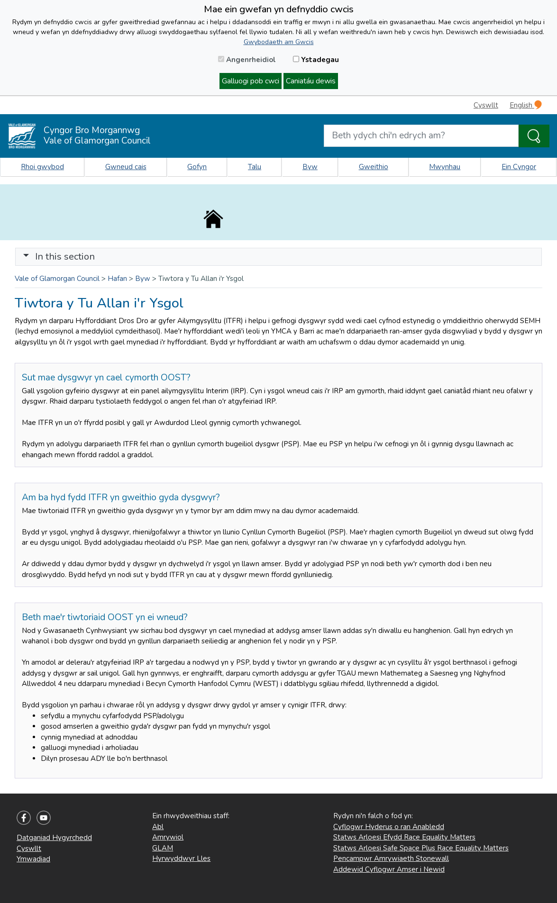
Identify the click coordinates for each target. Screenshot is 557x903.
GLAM (162, 848)
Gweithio (373, 167)
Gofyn (197, 167)
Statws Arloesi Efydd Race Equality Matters (404, 837)
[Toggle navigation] (278, 257)
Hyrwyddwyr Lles (181, 858)
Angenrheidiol (247, 59)
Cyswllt (486, 105)
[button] (26, 256)
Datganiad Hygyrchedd (54, 837)
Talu (254, 167)
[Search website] (421, 136)
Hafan (117, 278)
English (526, 105)
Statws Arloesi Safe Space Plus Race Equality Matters (421, 848)
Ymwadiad (33, 859)
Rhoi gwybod (42, 167)
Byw (310, 167)
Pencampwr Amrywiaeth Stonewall (391, 858)
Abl (158, 826)
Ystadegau (316, 59)
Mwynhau (444, 167)
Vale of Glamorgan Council (57, 278)
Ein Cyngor (519, 167)
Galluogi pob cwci (250, 81)
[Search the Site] (534, 136)
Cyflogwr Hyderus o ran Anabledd (388, 826)
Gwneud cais (125, 167)
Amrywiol (167, 837)
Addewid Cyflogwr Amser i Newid (389, 869)
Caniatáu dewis (311, 81)
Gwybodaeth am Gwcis (279, 41)
